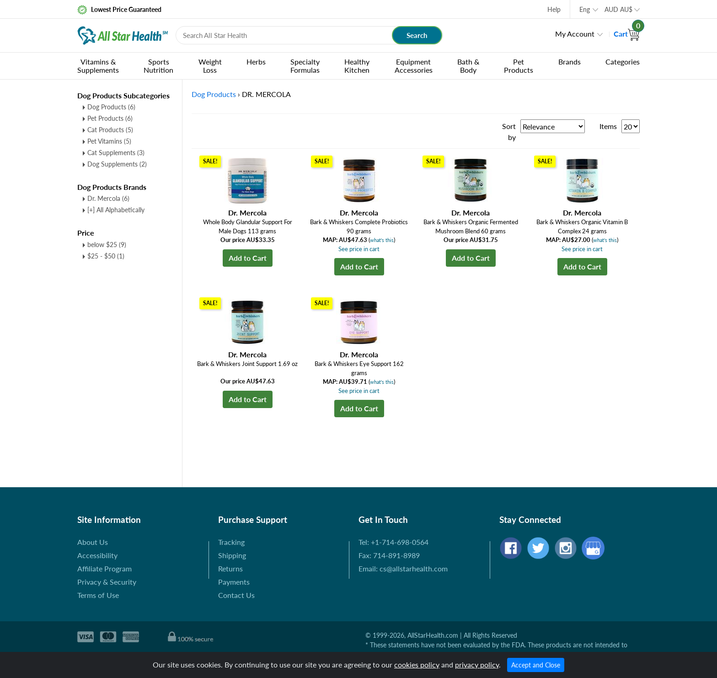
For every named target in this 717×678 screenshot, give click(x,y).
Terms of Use (98, 595)
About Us (92, 542)
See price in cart (359, 249)
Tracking (231, 542)
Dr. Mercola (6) (108, 198)
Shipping (232, 555)
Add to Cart (248, 257)
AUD (618, 9)
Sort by (509, 131)
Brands (569, 61)
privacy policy (477, 664)
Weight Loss (210, 65)
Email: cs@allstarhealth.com (403, 568)
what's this (382, 240)
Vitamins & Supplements (98, 65)
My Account (574, 33)
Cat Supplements (115, 152)
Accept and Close (535, 665)
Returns (230, 568)
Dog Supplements (117, 164)
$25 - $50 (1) (105, 256)
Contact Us (236, 595)
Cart (627, 33)
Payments (234, 581)
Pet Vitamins (109, 141)
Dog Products (111, 107)
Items (608, 126)
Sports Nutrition (158, 65)
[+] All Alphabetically (115, 210)
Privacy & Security (106, 581)
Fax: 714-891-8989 (389, 555)
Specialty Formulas (305, 65)
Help (554, 9)
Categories (622, 61)
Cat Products (110, 130)
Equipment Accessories (414, 65)
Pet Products (518, 65)
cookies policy (416, 664)
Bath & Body (468, 65)
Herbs (256, 61)
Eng (584, 9)
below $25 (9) (106, 244)
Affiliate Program (104, 568)
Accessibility (97, 555)
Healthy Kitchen (356, 65)
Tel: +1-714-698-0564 (393, 542)
